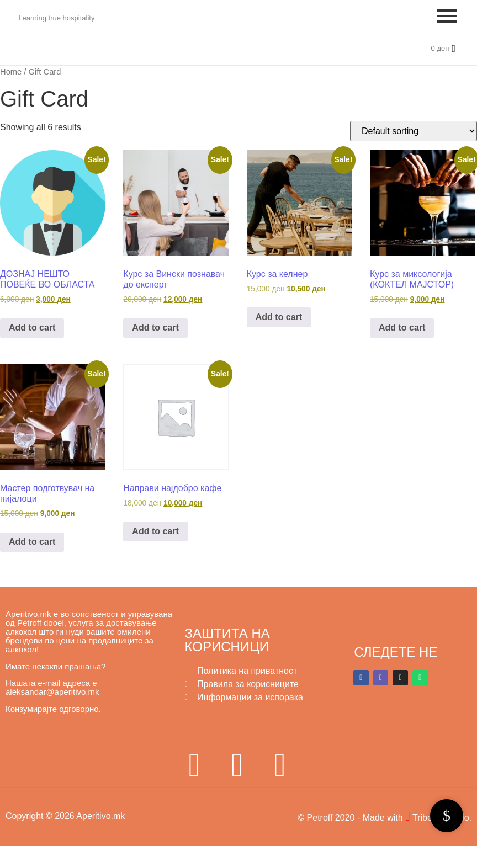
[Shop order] (413, 131)
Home (11, 71)
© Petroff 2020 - (330, 817)
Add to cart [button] (32, 327)
